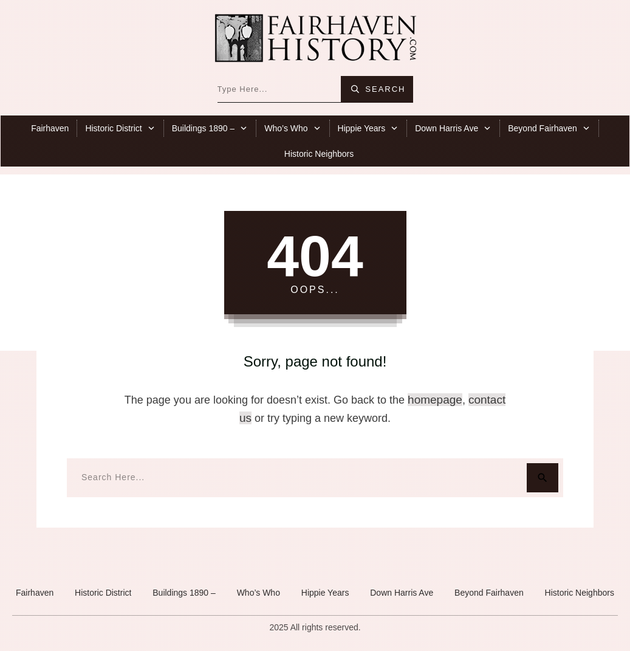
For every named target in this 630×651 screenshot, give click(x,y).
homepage (435, 399)
